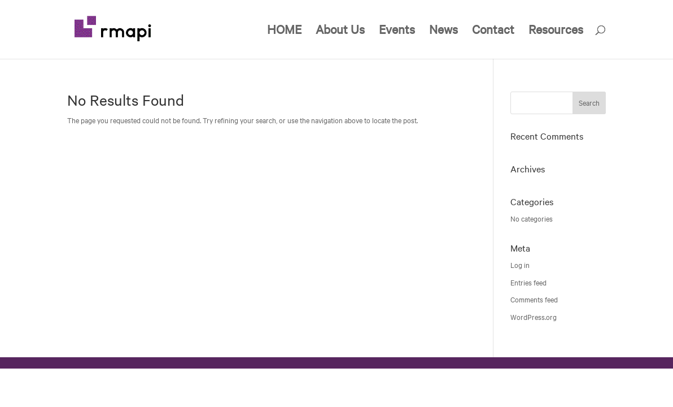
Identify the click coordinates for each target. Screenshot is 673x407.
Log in (520, 265)
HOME (284, 31)
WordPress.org (533, 317)
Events (397, 31)
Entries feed (528, 282)
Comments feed (534, 299)
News (443, 31)
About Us (340, 31)
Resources (555, 31)
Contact (493, 31)
